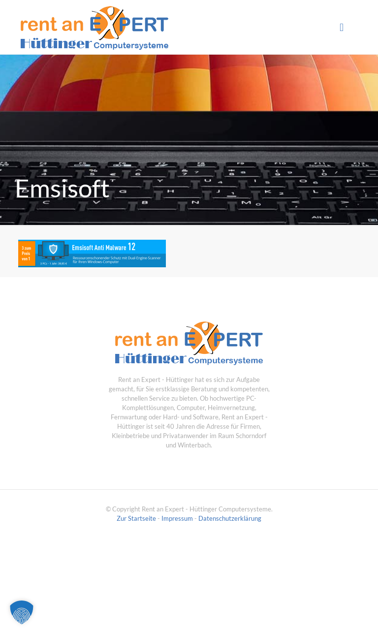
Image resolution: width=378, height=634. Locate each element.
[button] (21, 612)
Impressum (177, 518)
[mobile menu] (341, 27)
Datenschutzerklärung (229, 518)
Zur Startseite (136, 518)
